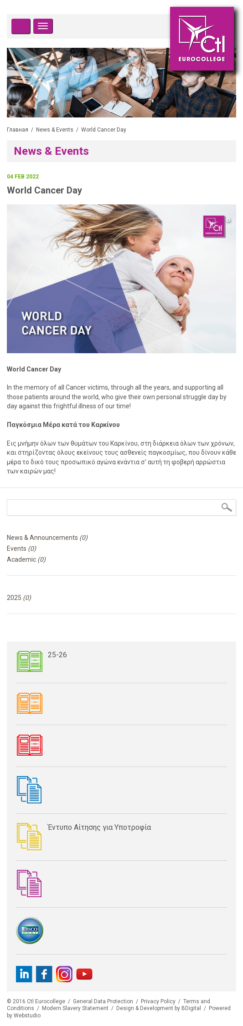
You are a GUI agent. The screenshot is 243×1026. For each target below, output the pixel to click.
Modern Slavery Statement (75, 1008)
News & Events (54, 130)
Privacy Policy (158, 1001)
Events (21, 548)
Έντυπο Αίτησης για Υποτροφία (99, 827)
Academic (26, 559)
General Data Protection (103, 1001)
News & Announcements (47, 537)
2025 (19, 597)
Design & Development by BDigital (158, 1008)
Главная (17, 130)
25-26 (57, 654)
